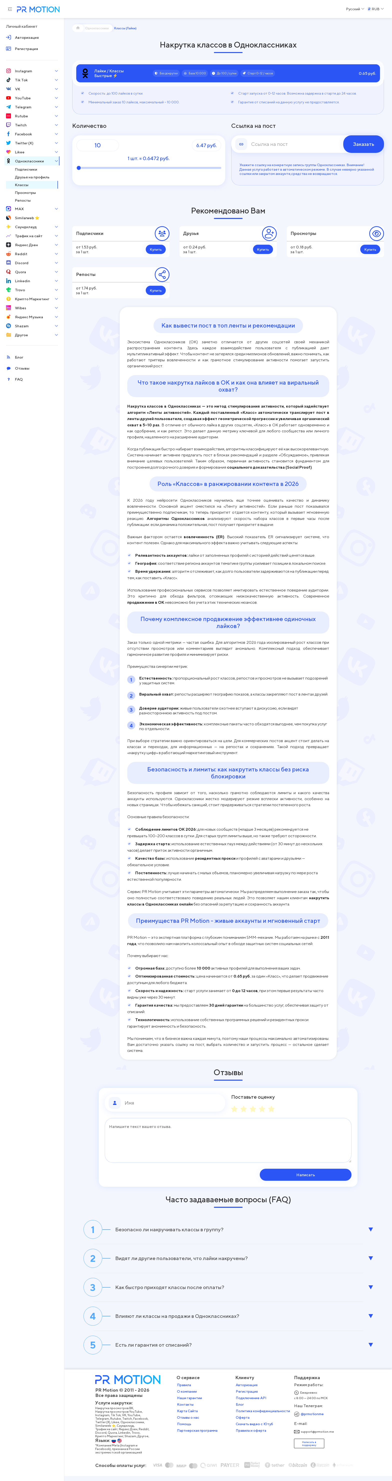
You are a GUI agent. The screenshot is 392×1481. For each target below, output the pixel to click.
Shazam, (132, 1441)
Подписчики (90, 233)
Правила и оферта (252, 1436)
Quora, (114, 1438)
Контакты (186, 1410)
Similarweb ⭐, (107, 1431)
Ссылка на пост (253, 125)
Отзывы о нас (189, 1423)
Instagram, (104, 1420)
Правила (185, 1390)
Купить (156, 249)
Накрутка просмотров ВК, (116, 1413)
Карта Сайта (188, 1416)
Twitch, (129, 1424)
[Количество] (97, 145)
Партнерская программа (198, 1436)
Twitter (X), (105, 1427)
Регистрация (248, 1397)
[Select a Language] (355, 9)
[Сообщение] (228, 1140)
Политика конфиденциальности (264, 1416)
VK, (126, 1420)
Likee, (117, 1427)
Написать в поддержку (311, 1449)
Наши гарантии (191, 1403)
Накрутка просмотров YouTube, (121, 1417)
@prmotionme (313, 1419)
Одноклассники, (134, 1427)
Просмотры (303, 233)
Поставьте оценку (253, 1097)
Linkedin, (126, 1438)
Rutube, (118, 1424)
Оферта (244, 1423)
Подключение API (252, 1403)
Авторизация (248, 1390)
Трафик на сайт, (108, 1434)
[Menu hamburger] (10, 9)
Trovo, (137, 1438)
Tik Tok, (118, 1420)
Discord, (103, 1438)
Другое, (145, 1441)
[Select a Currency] (375, 9)
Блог (241, 1410)
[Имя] (173, 1102)
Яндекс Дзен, (130, 1434)
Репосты (86, 274)
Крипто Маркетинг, (111, 1441)
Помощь (185, 1429)
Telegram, (104, 1424)
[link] (307, 144)
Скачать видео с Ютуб (255, 1429)
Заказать (363, 144)
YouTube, (136, 1420)
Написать (319, 1174)
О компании (188, 1397)
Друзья (191, 233)
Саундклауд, (127, 1431)
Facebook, (142, 1424)
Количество (89, 125)
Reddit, (146, 1434)
